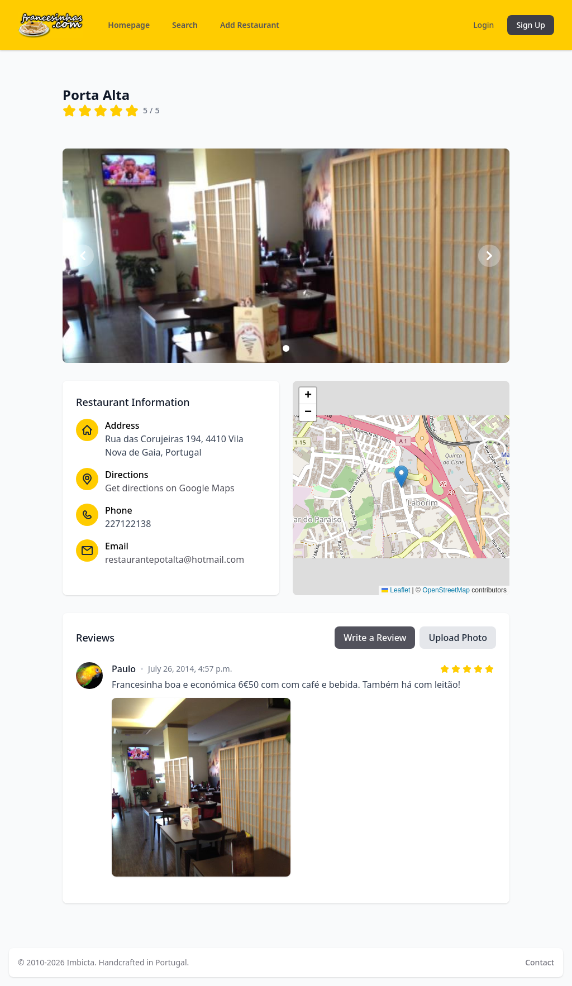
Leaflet (396, 590)
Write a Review (375, 637)
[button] (401, 476)
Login (483, 25)
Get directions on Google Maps (170, 488)
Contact (539, 962)
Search (185, 25)
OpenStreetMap (446, 590)
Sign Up (530, 25)
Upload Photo (457, 637)
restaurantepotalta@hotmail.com (174, 559)
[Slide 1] (286, 348)
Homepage (129, 25)
